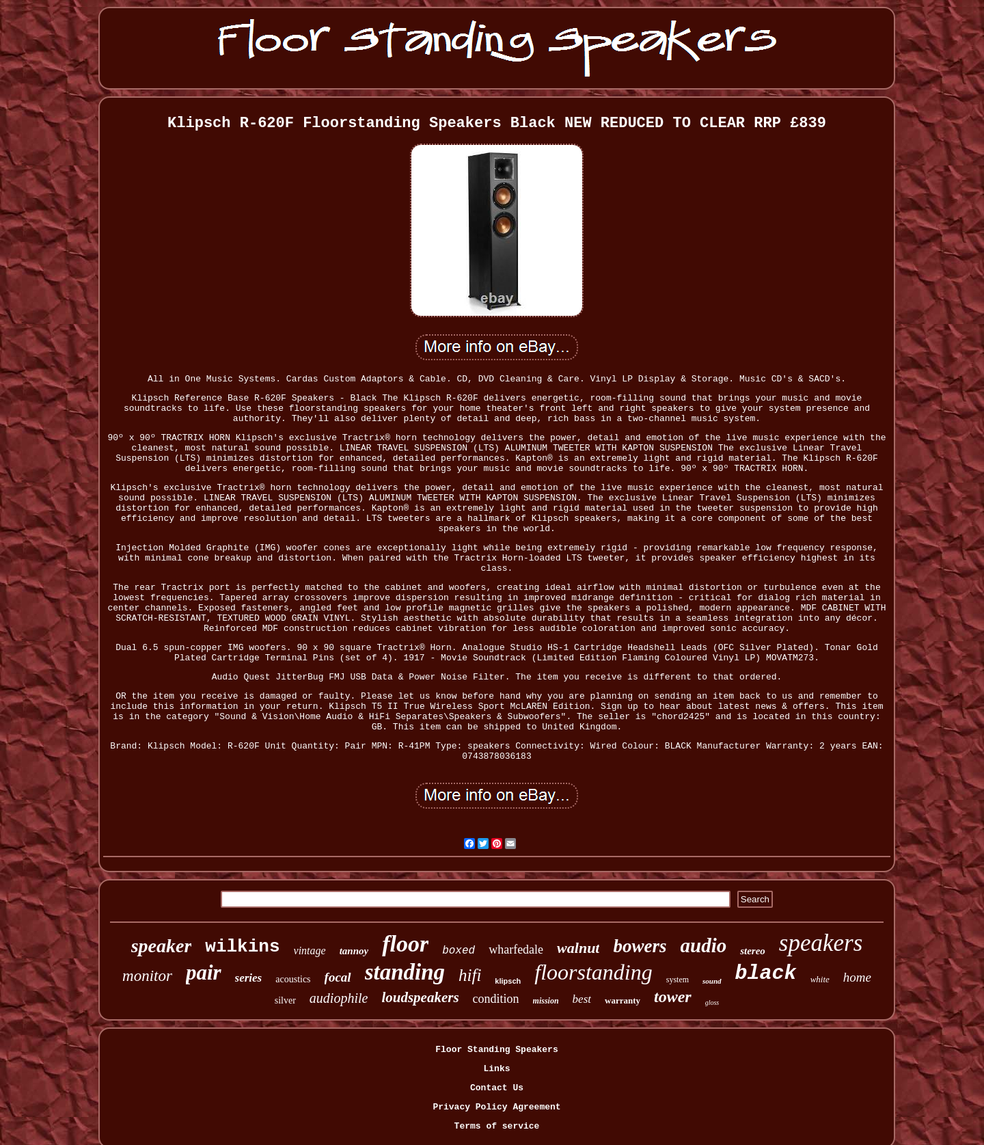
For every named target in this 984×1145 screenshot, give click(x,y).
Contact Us (496, 1088)
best (582, 999)
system (677, 979)
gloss (712, 1002)
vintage (310, 950)
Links (496, 1069)
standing (405, 972)
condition (496, 999)
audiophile (339, 998)
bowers (639, 946)
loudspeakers (420, 997)
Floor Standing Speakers (496, 1050)
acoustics (292, 979)
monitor (147, 975)
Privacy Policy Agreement (496, 1107)
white (820, 979)
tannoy (354, 950)
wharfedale (516, 949)
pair (203, 972)
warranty (622, 1000)
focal (338, 977)
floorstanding (593, 972)
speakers (820, 943)
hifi (470, 975)
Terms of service (497, 1126)
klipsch (508, 981)
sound (712, 981)
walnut (578, 947)
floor (405, 943)
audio (704, 945)
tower (673, 997)
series (248, 977)
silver (285, 1000)
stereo (752, 950)
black (766, 973)
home (857, 977)
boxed (458, 951)
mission (546, 1001)
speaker (161, 945)
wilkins (242, 947)
